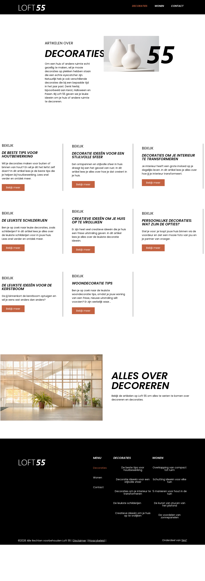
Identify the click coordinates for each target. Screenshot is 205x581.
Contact (177, 6)
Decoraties (139, 6)
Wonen (159, 6)
